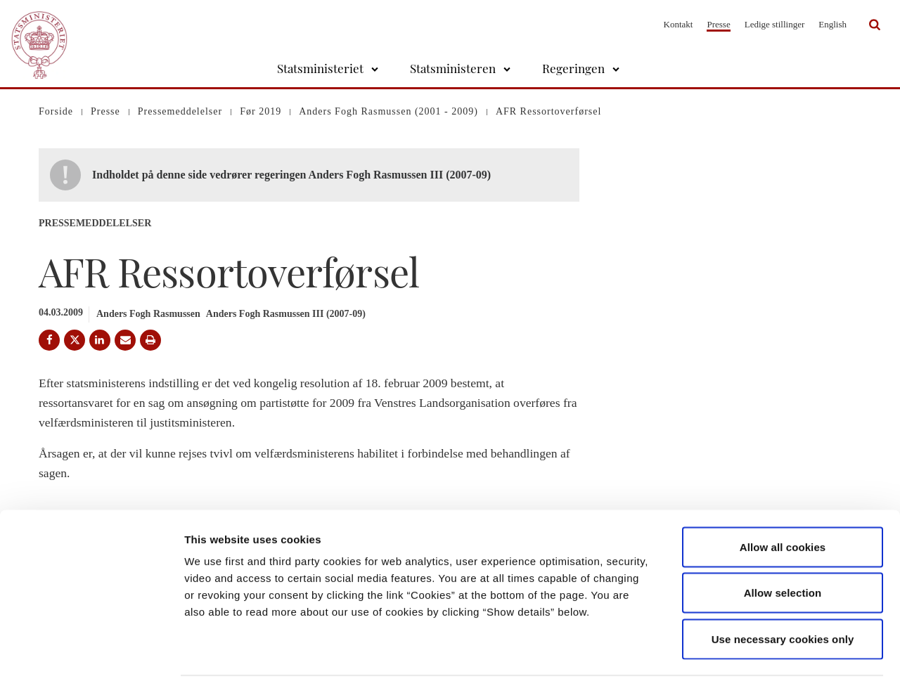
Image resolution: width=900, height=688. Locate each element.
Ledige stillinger (775, 24)
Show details (738, 660)
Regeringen (573, 68)
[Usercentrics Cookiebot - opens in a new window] (91, 660)
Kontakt (678, 24)
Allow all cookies (783, 503)
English (832, 24)
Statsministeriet (320, 68)
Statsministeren (453, 68)
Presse (718, 24)
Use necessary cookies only (783, 596)
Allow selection (783, 550)
